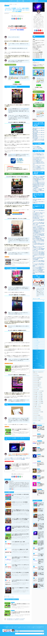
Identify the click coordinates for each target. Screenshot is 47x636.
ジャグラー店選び (36, 345)
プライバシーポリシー (23, 627)
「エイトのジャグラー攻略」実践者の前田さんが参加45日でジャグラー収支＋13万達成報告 (39, 255)
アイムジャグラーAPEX (36, 307)
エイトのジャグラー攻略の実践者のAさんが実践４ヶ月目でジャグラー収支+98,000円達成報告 (38, 272)
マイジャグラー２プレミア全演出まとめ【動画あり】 (40, 456)
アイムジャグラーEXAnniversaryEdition (38, 312)
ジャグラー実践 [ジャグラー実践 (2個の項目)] (40, 396)
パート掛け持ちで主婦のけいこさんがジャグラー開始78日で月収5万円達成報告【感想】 (39, 244)
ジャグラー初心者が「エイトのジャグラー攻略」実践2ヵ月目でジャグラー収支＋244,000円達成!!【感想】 (39, 217)
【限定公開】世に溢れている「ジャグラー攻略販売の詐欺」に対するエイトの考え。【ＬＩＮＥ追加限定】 (39, 186)
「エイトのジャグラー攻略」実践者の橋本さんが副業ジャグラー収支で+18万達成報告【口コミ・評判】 (39, 249)
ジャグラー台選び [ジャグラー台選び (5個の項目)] (35, 396)
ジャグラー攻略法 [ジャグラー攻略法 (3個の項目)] (35, 401)
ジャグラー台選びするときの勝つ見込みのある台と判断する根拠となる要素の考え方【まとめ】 (41, 543)
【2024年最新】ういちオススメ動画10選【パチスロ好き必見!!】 (40, 471)
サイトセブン (13, 154)
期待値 (34, 360)
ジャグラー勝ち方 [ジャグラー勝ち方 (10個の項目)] (35, 394)
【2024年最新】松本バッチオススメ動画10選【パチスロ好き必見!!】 (16, 618)
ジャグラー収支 (19, 626)
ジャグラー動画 (36, 327)
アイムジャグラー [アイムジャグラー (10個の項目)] (35, 373)
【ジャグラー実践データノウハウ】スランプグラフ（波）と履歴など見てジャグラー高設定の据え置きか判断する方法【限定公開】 (39, 183)
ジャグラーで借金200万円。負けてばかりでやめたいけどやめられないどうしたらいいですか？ (39, 163)
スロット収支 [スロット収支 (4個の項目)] (39, 406)
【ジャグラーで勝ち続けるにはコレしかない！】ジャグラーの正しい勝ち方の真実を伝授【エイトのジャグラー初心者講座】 (20, 510)
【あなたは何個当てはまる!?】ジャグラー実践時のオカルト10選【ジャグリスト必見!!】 (41, 561)
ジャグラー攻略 (36, 350)
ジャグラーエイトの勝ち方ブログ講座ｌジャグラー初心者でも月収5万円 (23, 1)
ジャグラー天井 (36, 355)
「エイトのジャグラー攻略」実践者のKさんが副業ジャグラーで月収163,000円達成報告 (38, 261)
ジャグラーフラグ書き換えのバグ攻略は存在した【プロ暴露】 (40, 478)
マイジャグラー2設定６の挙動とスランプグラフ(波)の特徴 (20, 572)
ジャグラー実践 (28, 626)
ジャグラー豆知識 (36, 358)
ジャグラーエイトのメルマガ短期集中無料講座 (39, 367)
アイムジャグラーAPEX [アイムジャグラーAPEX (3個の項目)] (36, 375)
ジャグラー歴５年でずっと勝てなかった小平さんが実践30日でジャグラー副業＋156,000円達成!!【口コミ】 (39, 213)
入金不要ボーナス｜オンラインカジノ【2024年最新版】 (41, 509)
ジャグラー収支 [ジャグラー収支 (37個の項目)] (40, 394)
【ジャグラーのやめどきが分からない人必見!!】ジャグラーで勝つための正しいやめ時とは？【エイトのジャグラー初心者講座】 (20, 527)
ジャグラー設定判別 (36, 348)
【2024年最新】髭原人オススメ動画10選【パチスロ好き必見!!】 (15, 619)
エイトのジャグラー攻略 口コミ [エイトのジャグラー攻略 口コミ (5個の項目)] (37, 382)
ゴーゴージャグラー (36, 315)
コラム (10, 627)
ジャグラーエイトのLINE (37, 363)
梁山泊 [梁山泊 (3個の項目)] (39, 420)
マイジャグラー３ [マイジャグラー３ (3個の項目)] (41, 418)
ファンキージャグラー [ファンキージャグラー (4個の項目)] (35, 413)
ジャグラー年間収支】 (36, 146)
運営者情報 (19, 627)
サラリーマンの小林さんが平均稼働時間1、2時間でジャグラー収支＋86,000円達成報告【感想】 (38, 241)
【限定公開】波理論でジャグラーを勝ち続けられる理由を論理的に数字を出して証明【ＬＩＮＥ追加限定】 (39, 179)
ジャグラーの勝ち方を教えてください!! (38, 153)
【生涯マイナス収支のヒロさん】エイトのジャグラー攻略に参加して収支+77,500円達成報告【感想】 (40, 492)
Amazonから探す (15, 212)
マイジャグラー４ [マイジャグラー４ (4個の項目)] (35, 420)
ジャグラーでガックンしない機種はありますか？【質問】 (20, 549)
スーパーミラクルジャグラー (37, 320)
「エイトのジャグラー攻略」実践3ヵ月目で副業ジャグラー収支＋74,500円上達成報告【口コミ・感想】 (38, 223)
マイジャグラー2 (36, 302)
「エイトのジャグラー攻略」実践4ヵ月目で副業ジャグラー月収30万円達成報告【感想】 (38, 220)
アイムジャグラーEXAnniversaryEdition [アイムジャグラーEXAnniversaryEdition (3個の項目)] (37, 377)
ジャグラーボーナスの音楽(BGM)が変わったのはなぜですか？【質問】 (40, 436)
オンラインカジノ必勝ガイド (38, 627)
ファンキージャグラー (21, 625)
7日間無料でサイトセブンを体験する (17, 174)
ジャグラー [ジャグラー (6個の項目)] (40, 387)
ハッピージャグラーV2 (36, 335)
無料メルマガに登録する (38, 105)
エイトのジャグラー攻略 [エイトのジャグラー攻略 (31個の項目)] (36, 380)
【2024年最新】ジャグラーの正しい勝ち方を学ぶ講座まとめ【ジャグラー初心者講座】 (38, 140)
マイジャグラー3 (36, 304)
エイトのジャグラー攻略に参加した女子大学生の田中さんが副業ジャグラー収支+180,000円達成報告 (39, 258)
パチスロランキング (35, 120)
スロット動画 (35, 325)
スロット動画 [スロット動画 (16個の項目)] (34, 406)
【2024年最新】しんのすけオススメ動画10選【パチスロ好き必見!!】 (40, 449)
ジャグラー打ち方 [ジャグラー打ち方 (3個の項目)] (35, 399)
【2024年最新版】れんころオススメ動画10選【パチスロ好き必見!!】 (40, 484)
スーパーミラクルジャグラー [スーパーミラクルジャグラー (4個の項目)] (36, 408)
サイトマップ (15, 627)
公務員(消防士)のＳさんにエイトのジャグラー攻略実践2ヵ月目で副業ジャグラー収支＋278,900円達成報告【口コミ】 (38, 231)
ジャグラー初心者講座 (36, 337)
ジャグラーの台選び (36, 340)
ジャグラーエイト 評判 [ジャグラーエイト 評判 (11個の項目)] (36, 389)
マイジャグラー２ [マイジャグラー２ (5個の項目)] (35, 418)
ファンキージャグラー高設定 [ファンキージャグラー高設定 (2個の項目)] (36, 415)
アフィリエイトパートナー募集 (30, 627)
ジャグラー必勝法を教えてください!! (38, 161)
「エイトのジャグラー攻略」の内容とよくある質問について (40, 443)
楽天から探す (22, 212)
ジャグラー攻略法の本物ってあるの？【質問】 (18, 541)
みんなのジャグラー (36, 322)
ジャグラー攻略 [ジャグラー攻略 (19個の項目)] (40, 399)
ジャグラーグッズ (36, 330)
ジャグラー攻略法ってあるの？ (37, 160)
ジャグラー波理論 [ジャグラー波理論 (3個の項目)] (41, 401)
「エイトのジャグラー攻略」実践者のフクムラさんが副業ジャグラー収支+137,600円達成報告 (39, 264)
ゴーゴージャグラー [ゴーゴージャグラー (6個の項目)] (35, 387)
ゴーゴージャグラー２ (36, 317)
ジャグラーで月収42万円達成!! (37, 147)
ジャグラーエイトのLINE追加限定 (38, 365)
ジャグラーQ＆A (36, 332)
